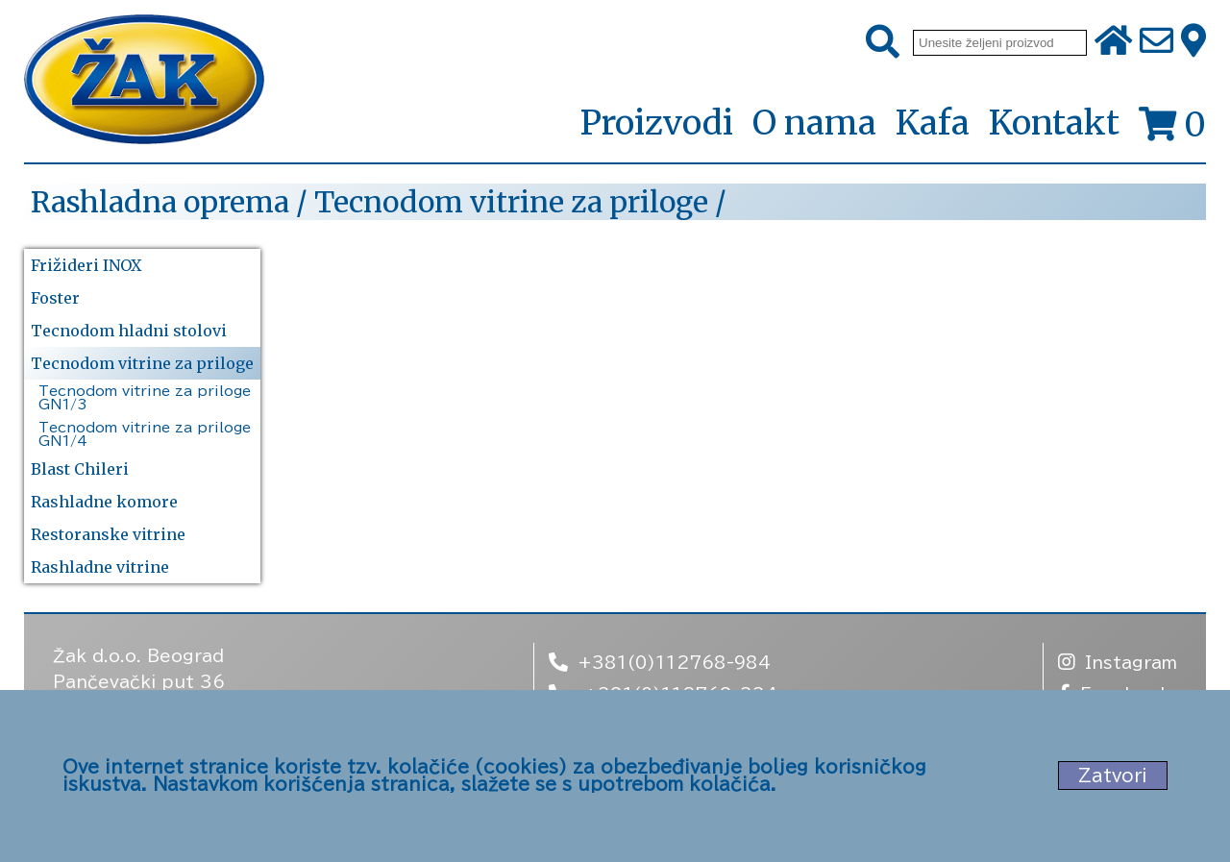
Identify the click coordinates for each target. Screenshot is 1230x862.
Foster (55, 298)
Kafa (933, 123)
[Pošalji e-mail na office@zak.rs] (1156, 42)
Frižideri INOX (86, 265)
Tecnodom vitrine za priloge (142, 363)
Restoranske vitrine (108, 534)
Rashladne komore (104, 501)
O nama (814, 123)
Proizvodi (656, 124)
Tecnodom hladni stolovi (129, 330)
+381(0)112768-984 (660, 661)
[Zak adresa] (1193, 42)
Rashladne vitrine (100, 567)
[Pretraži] (882, 42)
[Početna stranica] (144, 81)
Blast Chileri (80, 469)
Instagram (1117, 661)
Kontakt (1054, 123)
